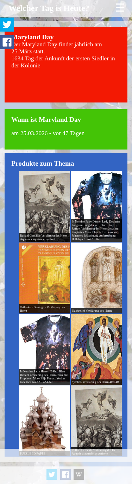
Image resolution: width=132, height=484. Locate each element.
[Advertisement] (66, 466)
